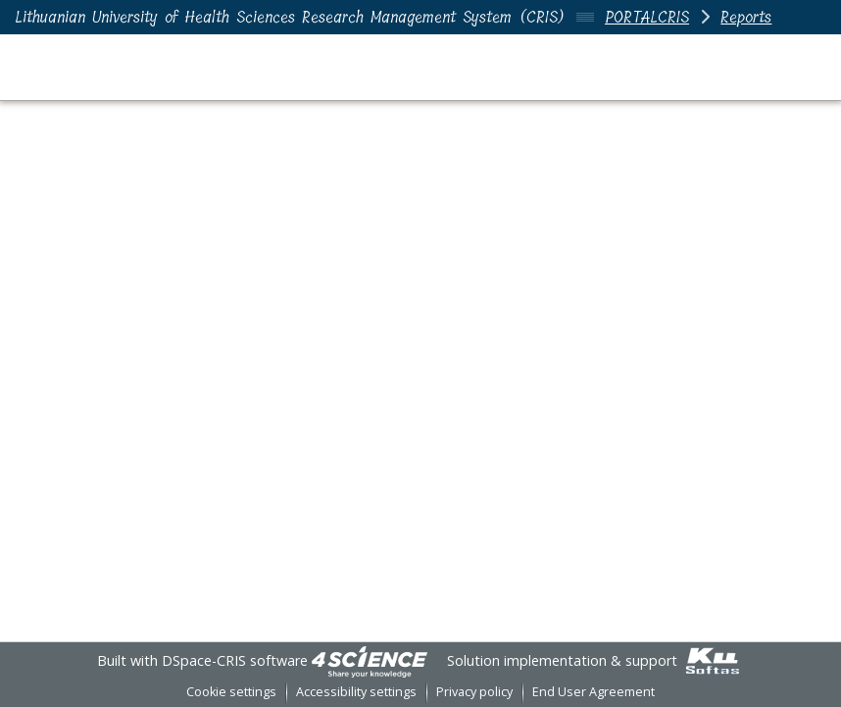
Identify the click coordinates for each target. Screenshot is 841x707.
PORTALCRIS (647, 17)
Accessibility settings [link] (356, 691)
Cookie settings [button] (231, 691)
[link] (369, 660)
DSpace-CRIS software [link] (235, 660)
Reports (745, 17)
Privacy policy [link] (474, 691)
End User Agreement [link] (593, 691)
